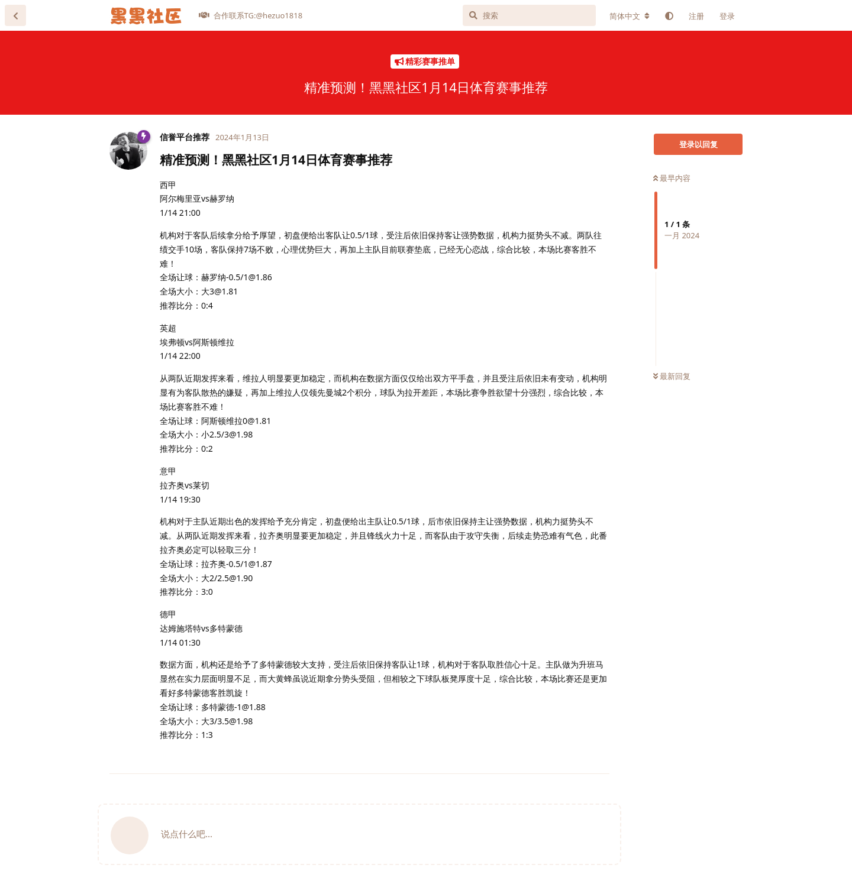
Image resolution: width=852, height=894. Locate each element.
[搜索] (529, 15)
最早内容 (671, 178)
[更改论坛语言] (629, 16)
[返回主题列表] (15, 15)
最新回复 (671, 376)
